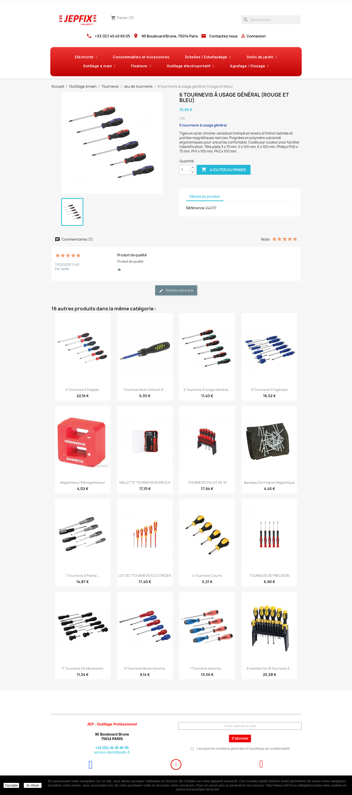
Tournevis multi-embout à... (145, 390)
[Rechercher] (271, 19)
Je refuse (32, 785)
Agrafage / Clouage (249, 66)
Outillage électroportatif (190, 66)
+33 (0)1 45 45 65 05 (112, 36)
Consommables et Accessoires (141, 57)
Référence (195, 208)
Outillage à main (99, 66)
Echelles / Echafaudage (208, 57)
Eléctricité (86, 57)
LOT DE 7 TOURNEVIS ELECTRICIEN (145, 575)
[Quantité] (184, 170)
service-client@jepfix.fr (112, 752)
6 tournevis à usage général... (207, 390)
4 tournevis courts (207, 575)
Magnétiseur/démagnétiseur (82, 482)
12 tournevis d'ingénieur (269, 390)
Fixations (141, 66)
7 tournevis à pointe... (82, 575)
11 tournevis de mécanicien (82, 668)
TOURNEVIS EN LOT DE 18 (207, 482)
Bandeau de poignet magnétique (269, 482)
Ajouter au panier (223, 170)
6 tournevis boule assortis (144, 668)
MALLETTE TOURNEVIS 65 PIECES (144, 482)
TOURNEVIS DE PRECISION (269, 575)
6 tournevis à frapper (82, 390)
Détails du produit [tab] (204, 196)
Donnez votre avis (176, 290)
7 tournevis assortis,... (207, 668)
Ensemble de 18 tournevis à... (269, 668)
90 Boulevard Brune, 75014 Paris (169, 36)
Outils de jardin (261, 57)
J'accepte (11, 785)
